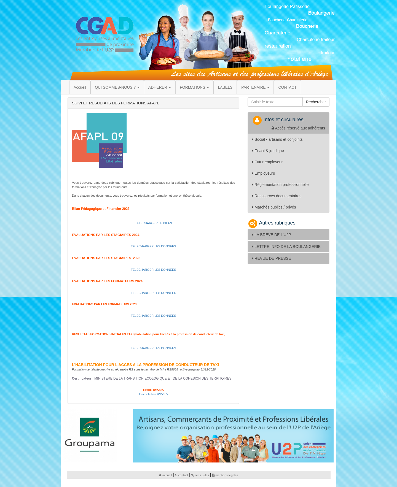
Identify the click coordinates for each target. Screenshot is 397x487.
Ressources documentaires (276, 196)
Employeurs (263, 173)
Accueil (80, 87)
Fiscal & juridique (268, 150)
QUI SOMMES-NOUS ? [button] (117, 87)
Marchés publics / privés (274, 207)
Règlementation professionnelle (280, 184)
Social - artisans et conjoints (277, 139)
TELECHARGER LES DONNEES (153, 246)
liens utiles (200, 475)
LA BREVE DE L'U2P (271, 234)
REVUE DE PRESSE (271, 258)
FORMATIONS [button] (194, 87)
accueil (165, 475)
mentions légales (225, 475)
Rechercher (316, 102)
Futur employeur (267, 162)
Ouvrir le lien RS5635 (153, 394)
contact (181, 475)
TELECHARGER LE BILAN (153, 223)
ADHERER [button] (159, 87)
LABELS (225, 87)
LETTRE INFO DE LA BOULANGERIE (286, 246)
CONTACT (287, 87)
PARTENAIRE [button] (255, 87)
